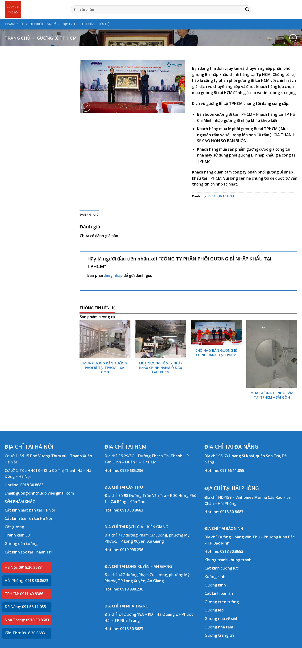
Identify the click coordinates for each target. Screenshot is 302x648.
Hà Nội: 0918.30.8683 (23, 567)
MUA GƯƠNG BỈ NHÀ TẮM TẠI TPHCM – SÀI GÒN (272, 395)
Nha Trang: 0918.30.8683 (27, 620)
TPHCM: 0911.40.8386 (24, 593)
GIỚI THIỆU (34, 24)
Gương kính (215, 585)
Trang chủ (17, 38)
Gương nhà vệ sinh (222, 618)
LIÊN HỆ (103, 24)
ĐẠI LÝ (52, 24)
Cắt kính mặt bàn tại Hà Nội (30, 510)
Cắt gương (14, 526)
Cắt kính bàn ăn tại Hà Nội (28, 518)
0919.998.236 (131, 549)
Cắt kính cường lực (222, 568)
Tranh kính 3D (17, 535)
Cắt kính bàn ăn (219, 593)
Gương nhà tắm (219, 627)
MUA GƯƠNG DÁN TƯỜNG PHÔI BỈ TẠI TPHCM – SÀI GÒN (105, 367)
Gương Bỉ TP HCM (57, 38)
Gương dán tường (21, 543)
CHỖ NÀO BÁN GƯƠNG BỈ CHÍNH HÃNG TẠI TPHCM (216, 352)
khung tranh (240, 559)
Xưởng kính (215, 576)
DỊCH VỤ (70, 24)
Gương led (214, 610)
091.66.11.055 (232, 470)
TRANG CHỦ (14, 24)
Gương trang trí (219, 635)
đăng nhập (113, 275)
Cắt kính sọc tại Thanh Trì (28, 552)
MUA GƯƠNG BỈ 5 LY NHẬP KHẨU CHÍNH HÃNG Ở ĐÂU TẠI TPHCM (160, 367)
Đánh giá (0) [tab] (89, 214)
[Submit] (247, 9)
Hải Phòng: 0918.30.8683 (26, 580)
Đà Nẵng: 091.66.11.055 (25, 606)
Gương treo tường (222, 601)
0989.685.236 (131, 470)
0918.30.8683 (31, 484)
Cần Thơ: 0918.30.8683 (25, 633)
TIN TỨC (87, 24)
